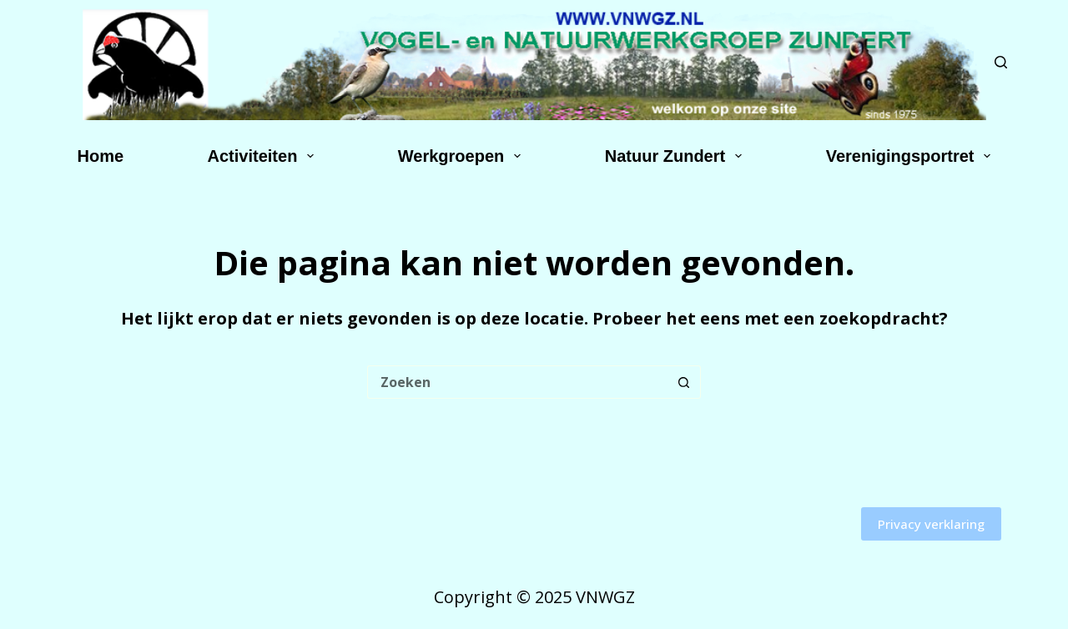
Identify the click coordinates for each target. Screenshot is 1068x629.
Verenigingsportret (912, 156)
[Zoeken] (1001, 62)
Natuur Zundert (676, 156)
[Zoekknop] (684, 382)
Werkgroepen (462, 156)
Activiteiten (264, 156)
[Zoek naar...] (517, 382)
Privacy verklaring (931, 524)
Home (101, 156)
